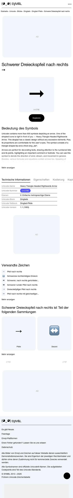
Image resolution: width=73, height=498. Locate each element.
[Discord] (54, 333)
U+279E (25, 191)
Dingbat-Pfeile (26, 203)
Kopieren (37, 118)
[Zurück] (6, 362)
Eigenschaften (41, 179)
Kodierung (58, 179)
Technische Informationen (16, 179)
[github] (64, 421)
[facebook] (69, 421)
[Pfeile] (19, 333)
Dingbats (24, 199)
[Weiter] (66, 362)
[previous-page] (4, 11)
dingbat (15, 140)
